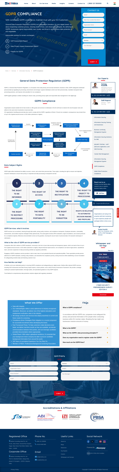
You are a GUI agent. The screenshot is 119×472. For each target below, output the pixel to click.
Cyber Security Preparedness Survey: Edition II (103, 287)
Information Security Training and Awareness (102, 123)
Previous (91, 268)
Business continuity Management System (100, 131)
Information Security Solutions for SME (103, 138)
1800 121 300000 (94, 3)
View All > (111, 250)
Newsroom (64, 447)
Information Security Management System (100, 160)
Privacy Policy (15, 469)
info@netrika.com (41, 456)
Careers (71, 3)
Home (26, 3)
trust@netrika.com (42, 459)
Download (103, 295)
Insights (62, 3)
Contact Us (81, 3)
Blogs (62, 444)
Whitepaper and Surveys (67, 457)
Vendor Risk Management (101, 154)
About (34, 3)
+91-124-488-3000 (99, 95)
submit (93, 62)
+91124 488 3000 (41, 444)
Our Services (43, 3)
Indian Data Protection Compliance (100, 172)
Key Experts (64, 450)
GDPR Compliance (99, 166)
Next (115, 268)
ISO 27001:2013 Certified (95, 453)
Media (54, 3)
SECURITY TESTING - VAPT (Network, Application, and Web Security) (101, 147)
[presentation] (94, 54)
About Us (63, 441)
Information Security (100, 117)
